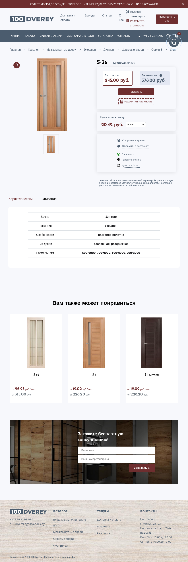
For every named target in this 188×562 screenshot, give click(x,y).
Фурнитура (60, 545)
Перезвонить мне (167, 19)
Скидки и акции (51, 36)
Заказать (136, 92)
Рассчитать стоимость (137, 23)
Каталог (30, 36)
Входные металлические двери (69, 522)
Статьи (107, 15)
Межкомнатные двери (68, 532)
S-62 (36, 374)
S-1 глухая (152, 374)
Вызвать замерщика (137, 14)
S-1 (94, 374)
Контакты (124, 36)
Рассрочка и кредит (80, 36)
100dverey (36, 557)
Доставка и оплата (68, 18)
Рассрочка (103, 533)
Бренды (89, 15)
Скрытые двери (63, 538)
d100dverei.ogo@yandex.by (27, 524)
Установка (105, 36)
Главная (15, 36)
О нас (121, 18)
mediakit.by (68, 557)
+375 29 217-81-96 (118, 4)
